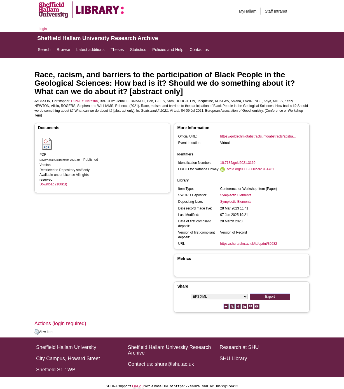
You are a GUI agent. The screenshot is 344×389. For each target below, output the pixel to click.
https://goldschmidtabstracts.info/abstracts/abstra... (258, 136)
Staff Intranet (276, 11)
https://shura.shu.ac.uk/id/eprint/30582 (248, 244)
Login (43, 29)
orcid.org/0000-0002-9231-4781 (250, 169)
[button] (36, 332)
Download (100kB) (53, 184)
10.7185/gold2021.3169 (238, 163)
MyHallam (247, 11)
